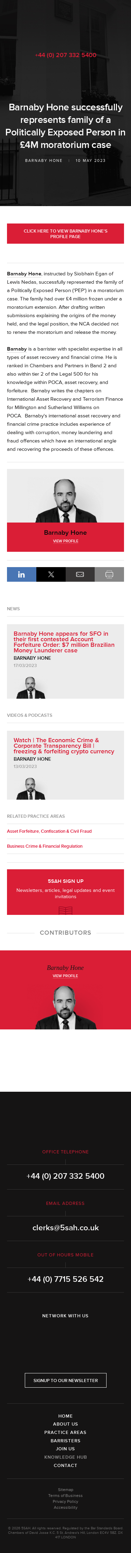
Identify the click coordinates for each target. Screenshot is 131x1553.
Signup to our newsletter (66, 1380)
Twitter (66, 1334)
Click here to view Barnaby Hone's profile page (66, 234)
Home (65, 1416)
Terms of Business (65, 1495)
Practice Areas (65, 1432)
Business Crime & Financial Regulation (44, 846)
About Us (65, 1424)
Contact (66, 1465)
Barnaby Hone (44, 160)
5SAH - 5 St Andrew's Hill (65, 22)
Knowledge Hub (65, 1457)
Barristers (66, 1441)
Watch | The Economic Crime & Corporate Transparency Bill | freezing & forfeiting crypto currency (64, 745)
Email (80, 574)
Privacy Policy (65, 1501)
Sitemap (65, 1489)
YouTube (85, 1334)
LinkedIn (21, 574)
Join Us (65, 1449)
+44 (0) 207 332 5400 (65, 55)
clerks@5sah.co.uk (65, 1228)
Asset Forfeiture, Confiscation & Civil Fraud (49, 831)
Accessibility (66, 1507)
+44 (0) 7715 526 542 (66, 1279)
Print (109, 574)
